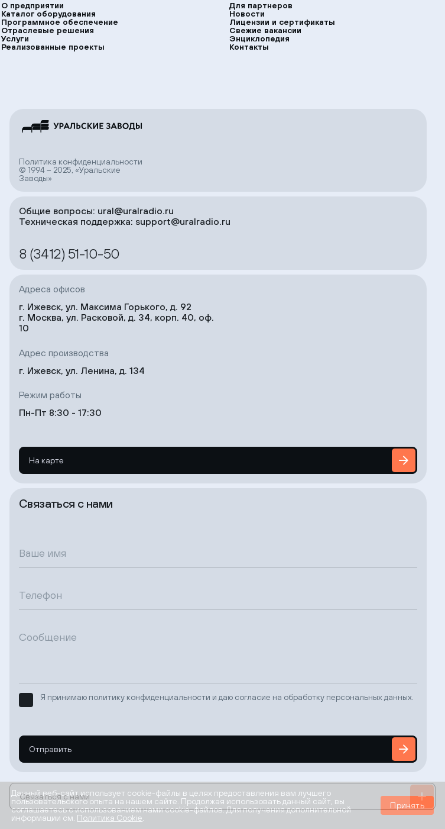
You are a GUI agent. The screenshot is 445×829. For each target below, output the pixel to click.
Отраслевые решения (47, 30)
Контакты (249, 46)
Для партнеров (261, 5)
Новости (247, 13)
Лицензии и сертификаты (282, 22)
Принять (407, 805)
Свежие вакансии (265, 30)
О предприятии (32, 5)
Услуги (15, 38)
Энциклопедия (259, 38)
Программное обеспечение (59, 22)
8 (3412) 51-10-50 (69, 253)
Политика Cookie (109, 817)
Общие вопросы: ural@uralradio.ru (96, 210)
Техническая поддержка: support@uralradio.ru (124, 221)
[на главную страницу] (81, 126)
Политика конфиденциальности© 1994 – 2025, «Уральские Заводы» (80, 169)
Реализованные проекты (53, 46)
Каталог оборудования (48, 13)
